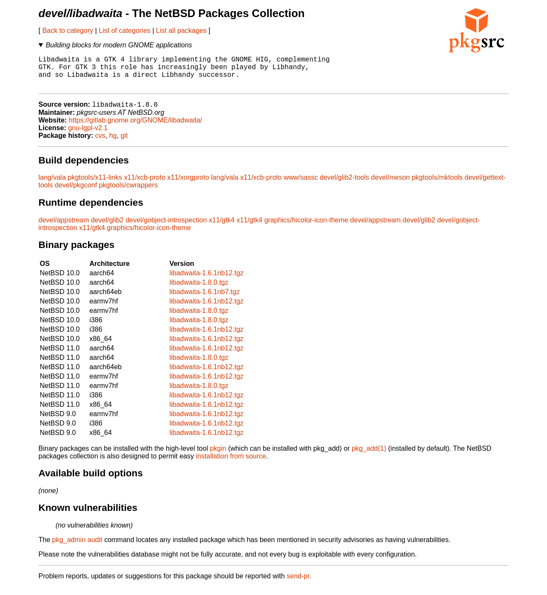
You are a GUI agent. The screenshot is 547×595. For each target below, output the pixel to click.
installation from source (231, 464)
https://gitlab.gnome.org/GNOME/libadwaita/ (135, 128)
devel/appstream (63, 228)
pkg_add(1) (369, 456)
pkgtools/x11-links (95, 185)
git (124, 143)
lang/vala (52, 185)
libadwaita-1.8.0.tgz (198, 290)
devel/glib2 (107, 228)
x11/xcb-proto (144, 185)
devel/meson (390, 185)
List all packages (181, 30)
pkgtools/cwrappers (128, 193)
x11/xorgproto (188, 185)
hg (113, 143)
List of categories (124, 30)
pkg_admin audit (77, 547)
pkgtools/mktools (437, 185)
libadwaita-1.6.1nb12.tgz (206, 281)
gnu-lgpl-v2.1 (88, 136)
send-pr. (299, 584)
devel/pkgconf (76, 193)
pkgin (218, 456)
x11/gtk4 (222, 228)
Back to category (67, 30)
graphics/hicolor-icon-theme (306, 228)
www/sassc (301, 185)
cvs (100, 143)
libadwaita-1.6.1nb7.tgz (204, 299)
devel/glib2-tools (344, 185)
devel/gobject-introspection (166, 228)
